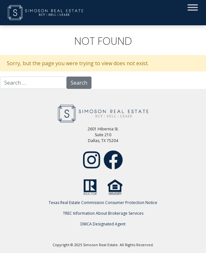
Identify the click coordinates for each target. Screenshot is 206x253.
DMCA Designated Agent (103, 224)
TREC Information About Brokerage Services (103, 213)
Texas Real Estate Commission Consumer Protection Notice (103, 202)
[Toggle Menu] (193, 7)
